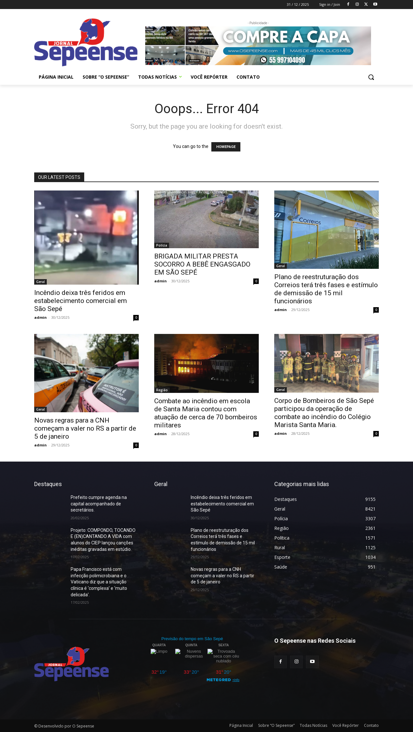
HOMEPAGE (226, 147)
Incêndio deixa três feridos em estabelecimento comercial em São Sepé (80, 301)
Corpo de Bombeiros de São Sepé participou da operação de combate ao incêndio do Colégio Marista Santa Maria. (324, 413)
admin (40, 317)
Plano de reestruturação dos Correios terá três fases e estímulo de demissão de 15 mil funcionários (326, 289)
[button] (371, 77)
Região (162, 390)
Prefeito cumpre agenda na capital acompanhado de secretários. (99, 503)
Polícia (161, 245)
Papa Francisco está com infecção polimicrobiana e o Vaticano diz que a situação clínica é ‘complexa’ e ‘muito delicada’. (99, 582)
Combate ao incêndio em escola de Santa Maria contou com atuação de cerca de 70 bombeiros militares (205, 413)
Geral (40, 281)
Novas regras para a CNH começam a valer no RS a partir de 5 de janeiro (85, 428)
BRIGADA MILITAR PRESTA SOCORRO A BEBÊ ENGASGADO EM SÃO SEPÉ (202, 264)
